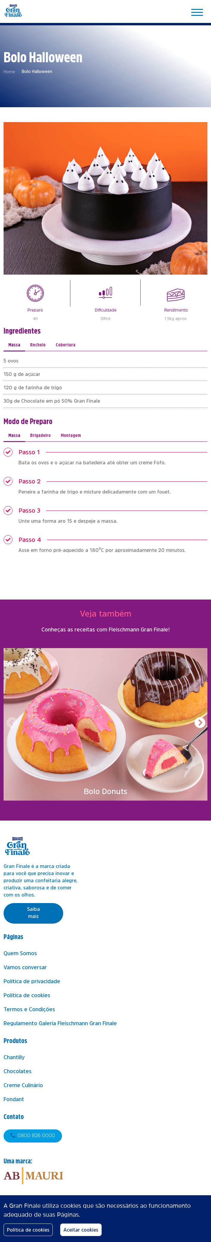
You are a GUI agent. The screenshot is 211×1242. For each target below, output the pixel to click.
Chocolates (18, 1071)
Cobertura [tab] (65, 344)
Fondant (14, 1099)
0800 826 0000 (36, 1135)
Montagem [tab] (71, 435)
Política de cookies (27, 995)
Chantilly (14, 1057)
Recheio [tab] (38, 344)
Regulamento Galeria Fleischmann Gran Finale (60, 1023)
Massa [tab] (14, 344)
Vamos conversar (25, 967)
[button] (199, 723)
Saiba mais (33, 913)
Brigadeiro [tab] (40, 435)
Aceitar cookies (80, 1229)
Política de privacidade (32, 981)
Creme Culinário (23, 1085)
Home (9, 72)
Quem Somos (20, 953)
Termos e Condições (29, 1009)
